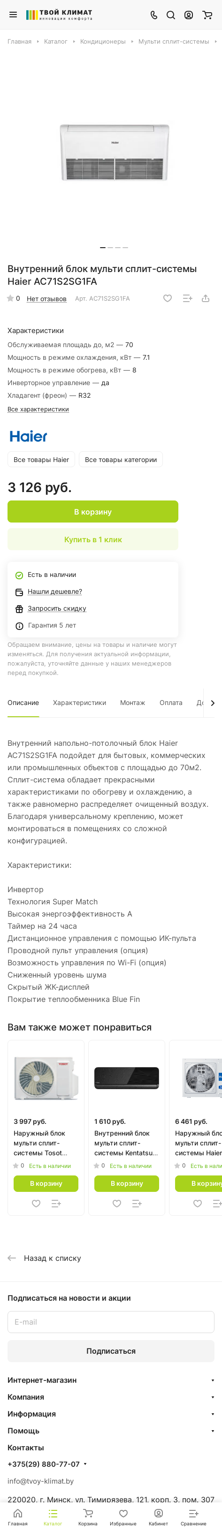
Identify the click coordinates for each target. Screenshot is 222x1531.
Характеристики (79, 702)
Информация (32, 1413)
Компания (26, 1397)
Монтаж (132, 702)
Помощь (23, 1430)
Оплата (171, 702)
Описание (23, 702)
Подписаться (111, 1351)
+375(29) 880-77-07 (44, 1464)
